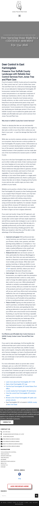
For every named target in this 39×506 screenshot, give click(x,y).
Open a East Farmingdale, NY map (16, 384)
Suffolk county (32, 402)
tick (9, 268)
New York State (12, 404)
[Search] (36, 496)
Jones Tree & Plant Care (18, 502)
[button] (19, 15)
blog (19, 478)
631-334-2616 (19, 45)
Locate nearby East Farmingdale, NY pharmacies (21, 391)
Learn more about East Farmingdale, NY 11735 (20, 382)
